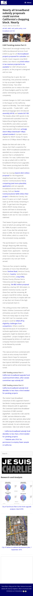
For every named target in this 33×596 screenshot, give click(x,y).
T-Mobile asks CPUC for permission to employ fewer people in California (16, 442)
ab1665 (5, 28)
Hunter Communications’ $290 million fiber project (15, 193)
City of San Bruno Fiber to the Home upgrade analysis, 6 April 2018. (17, 506)
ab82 (9, 28)
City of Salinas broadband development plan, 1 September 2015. (17, 547)
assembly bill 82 (8, 113)
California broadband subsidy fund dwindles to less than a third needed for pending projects (16, 390)
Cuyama (13, 274)
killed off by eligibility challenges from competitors (13, 323)
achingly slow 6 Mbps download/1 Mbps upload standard (15, 131)
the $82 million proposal (20, 284)
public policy (18, 28)
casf (13, 28)
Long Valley (20, 277)
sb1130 (12, 31)
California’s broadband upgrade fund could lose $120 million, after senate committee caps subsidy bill (16, 377)
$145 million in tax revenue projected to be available (16, 64)
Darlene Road (12, 271)
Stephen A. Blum (17, 589)
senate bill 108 (23, 113)
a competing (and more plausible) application (14, 183)
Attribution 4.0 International (16, 591)
